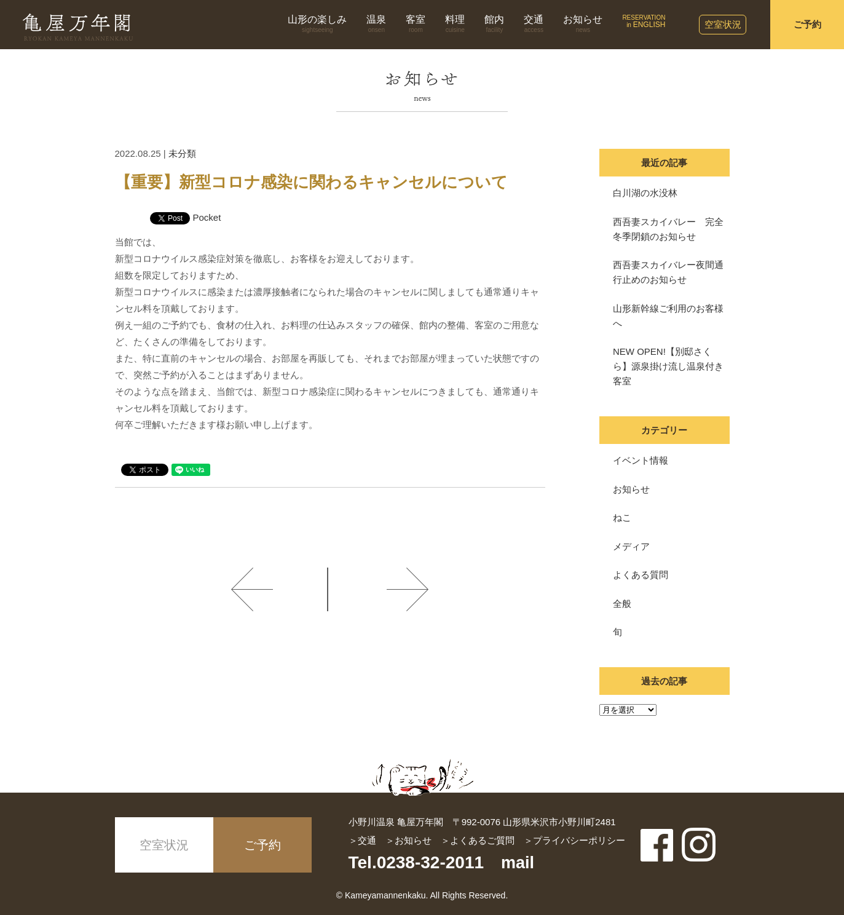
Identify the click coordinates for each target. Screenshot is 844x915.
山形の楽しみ (317, 24)
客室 (415, 24)
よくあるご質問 (482, 840)
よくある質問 (640, 574)
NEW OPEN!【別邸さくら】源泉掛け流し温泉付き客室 (668, 366)
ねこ (622, 517)
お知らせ (582, 24)
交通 (533, 24)
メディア (631, 546)
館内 (494, 24)
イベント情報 (640, 460)
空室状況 (722, 24)
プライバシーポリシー (579, 840)
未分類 (182, 153)
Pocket (207, 217)
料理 (455, 24)
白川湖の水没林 (645, 193)
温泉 (376, 24)
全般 (622, 603)
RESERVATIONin (643, 21)
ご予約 (807, 24)
